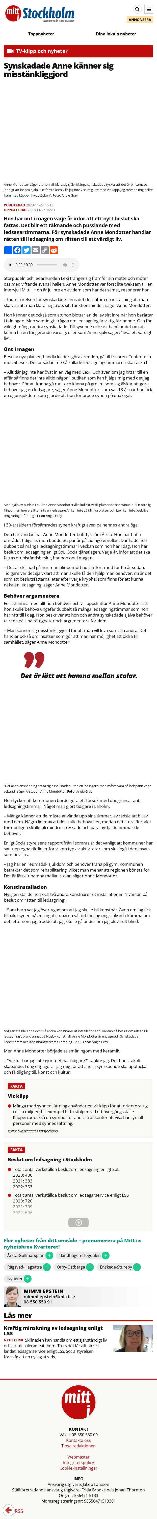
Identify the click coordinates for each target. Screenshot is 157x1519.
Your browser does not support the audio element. (42, 265)
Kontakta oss (78, 1440)
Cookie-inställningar (78, 1468)
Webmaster (78, 1457)
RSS (15, 1511)
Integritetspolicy (78, 1462)
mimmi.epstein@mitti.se (49, 1296)
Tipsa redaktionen (78, 1446)
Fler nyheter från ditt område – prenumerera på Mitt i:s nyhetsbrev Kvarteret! (73, 1243)
